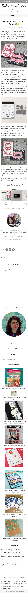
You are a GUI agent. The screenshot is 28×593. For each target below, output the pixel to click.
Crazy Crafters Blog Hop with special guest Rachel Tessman (14, 491)
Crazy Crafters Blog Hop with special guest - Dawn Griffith (15, 539)
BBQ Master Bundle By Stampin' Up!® (14, 445)
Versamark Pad (16, 202)
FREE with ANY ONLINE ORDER (13, 239)
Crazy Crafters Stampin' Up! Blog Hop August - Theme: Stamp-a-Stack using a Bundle (14, 422)
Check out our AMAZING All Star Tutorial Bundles (14, 230)
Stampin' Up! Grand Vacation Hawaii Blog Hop (14, 388)
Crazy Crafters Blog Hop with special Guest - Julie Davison (15, 515)
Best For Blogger (21, 591)
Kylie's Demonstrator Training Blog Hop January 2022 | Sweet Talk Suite (15, 398)
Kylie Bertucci (14, 6)
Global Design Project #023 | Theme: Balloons (14, 468)
